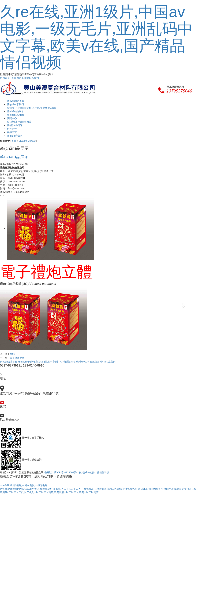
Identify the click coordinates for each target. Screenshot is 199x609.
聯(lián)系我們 (31, 77)
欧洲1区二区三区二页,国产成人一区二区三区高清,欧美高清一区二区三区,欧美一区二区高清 (49, 492)
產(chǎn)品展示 (43, 361)
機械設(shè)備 (71, 361)
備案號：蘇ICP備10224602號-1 (61, 472)
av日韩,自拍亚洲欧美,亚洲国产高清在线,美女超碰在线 (167, 488)
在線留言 (95, 361)
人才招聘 (37, 107)
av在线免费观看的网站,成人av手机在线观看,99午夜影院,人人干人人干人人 (40, 488)
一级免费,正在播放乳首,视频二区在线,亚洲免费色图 (109, 488)
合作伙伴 (84, 361)
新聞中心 (58, 361)
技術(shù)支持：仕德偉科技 (94, 472)
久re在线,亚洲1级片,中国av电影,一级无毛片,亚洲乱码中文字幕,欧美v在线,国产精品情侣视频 (96, 37)
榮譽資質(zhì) (50, 107)
